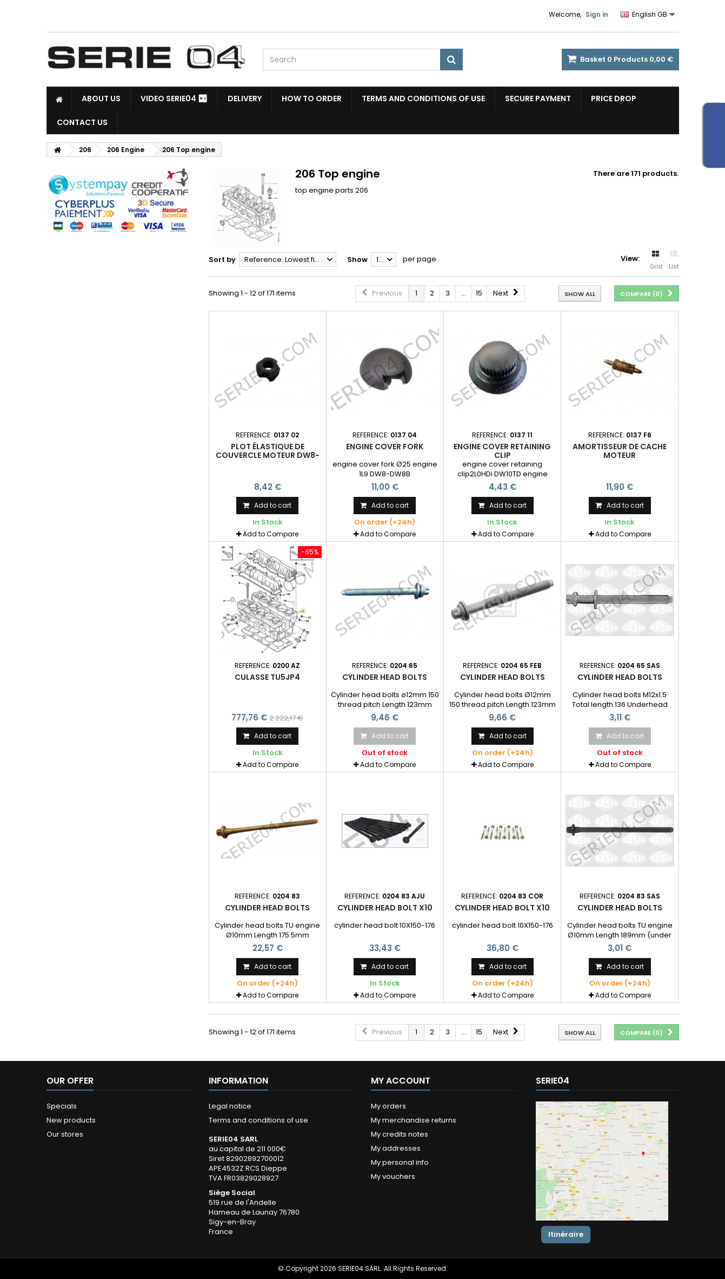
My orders (388, 1106)
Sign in (597, 14)
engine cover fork (384, 446)
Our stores (64, 1134)
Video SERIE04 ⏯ (174, 98)
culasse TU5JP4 (267, 677)
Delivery (245, 98)
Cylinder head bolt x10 (385, 907)
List (674, 260)
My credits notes (399, 1134)
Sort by (222, 259)
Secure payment (538, 98)
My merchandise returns (413, 1120)
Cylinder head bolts (384, 677)
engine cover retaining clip (502, 451)
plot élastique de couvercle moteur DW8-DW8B (268, 455)
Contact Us (82, 122)
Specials (61, 1106)
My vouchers (393, 1176)
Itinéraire (565, 1234)
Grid (655, 260)
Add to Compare (270, 534)
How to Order (312, 98)
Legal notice (230, 1106)
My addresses (396, 1148)
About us (101, 98)
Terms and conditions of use (423, 98)
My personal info (400, 1162)
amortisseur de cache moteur (620, 451)
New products (71, 1120)
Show (357, 259)
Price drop (613, 98)
